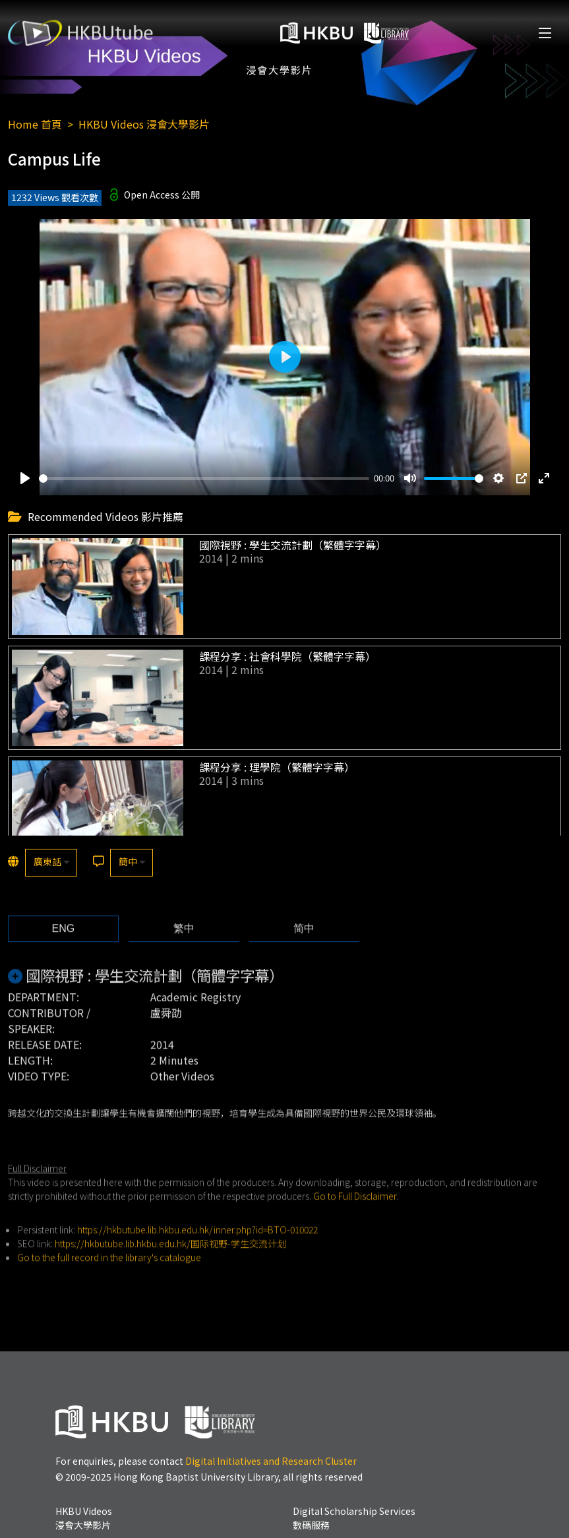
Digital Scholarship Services (354, 1517)
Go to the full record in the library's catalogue (109, 1278)
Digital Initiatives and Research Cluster (271, 1460)
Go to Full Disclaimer (354, 1216)
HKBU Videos (83, 1517)
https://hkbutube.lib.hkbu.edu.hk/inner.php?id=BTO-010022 (197, 1250)
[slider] (204, 478)
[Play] (25, 478)
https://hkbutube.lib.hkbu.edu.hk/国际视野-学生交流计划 (170, 1264)
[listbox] (51, 863)
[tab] (63, 950)
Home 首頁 (35, 124)
